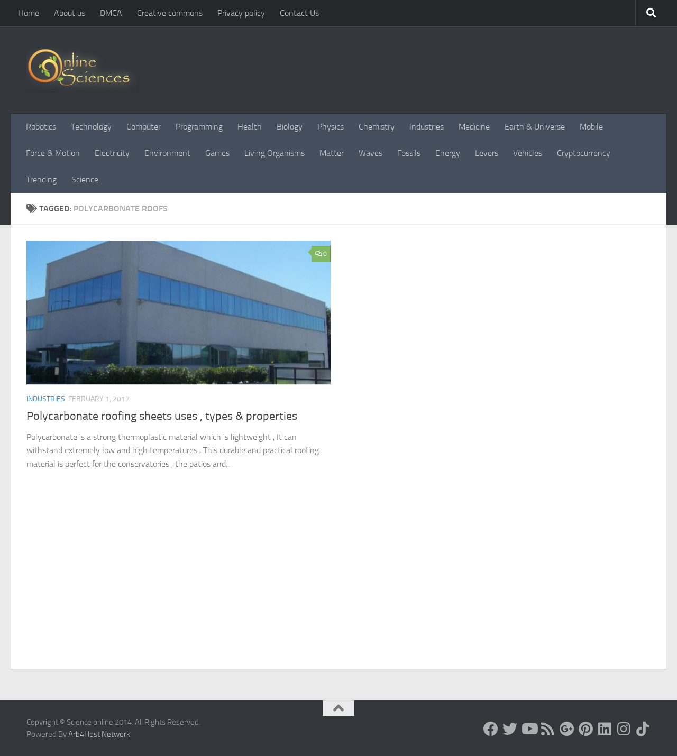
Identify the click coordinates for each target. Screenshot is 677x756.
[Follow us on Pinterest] (586, 729)
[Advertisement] (338, 589)
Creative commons (170, 13)
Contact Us (299, 13)
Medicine (474, 127)
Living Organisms (274, 153)
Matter (331, 153)
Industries (426, 127)
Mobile (591, 127)
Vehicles (527, 153)
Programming (199, 127)
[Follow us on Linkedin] (605, 729)
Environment (167, 153)
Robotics (41, 127)
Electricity (112, 153)
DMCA (111, 13)
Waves (370, 153)
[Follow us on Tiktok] (643, 729)
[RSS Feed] (548, 729)
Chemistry (377, 127)
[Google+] (567, 729)
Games (217, 153)
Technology (91, 127)
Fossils (408, 153)
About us (69, 13)
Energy (447, 153)
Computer (143, 127)
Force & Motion (53, 153)
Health (249, 127)
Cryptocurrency (583, 153)
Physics (330, 127)
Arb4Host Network (99, 734)
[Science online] (490, 729)
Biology (290, 127)
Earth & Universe (535, 127)
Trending (41, 179)
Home (28, 13)
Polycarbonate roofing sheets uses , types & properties (161, 416)
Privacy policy (241, 13)
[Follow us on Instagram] (624, 729)
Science (84, 179)
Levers (486, 153)
